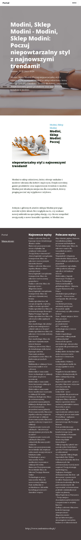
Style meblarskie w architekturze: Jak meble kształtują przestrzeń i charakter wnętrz (38, 488)
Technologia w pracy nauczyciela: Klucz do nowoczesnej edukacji (37, 479)
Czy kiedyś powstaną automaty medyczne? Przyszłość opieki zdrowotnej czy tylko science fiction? (67, 309)
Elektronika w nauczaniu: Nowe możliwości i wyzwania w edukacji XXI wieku (40, 391)
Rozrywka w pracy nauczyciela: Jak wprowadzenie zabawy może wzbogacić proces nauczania (67, 410)
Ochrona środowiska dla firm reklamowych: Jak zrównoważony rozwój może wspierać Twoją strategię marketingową (67, 465)
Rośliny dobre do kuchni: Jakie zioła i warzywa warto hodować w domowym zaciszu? (67, 355)
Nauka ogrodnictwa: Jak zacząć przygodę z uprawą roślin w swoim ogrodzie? (39, 303)
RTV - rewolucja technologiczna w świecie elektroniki (66, 328)
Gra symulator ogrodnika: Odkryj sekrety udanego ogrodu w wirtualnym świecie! (66, 270)
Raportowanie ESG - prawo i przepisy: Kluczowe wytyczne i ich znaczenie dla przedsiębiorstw (67, 385)
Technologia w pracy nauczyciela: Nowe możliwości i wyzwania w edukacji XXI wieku (38, 461)
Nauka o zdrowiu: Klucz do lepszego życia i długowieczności (39, 286)
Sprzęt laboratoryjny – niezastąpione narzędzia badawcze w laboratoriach (66, 520)
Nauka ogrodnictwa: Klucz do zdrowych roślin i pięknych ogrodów (40, 318)
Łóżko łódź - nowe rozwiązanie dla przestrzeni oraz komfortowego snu (67, 394)
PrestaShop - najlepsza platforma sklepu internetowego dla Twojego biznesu (67, 420)
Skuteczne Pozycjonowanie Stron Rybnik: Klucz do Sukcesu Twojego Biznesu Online (40, 471)
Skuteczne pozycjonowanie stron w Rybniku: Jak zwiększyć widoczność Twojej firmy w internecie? (40, 249)
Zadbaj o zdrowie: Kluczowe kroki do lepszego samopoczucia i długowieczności (67, 511)
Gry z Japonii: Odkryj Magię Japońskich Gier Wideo (67, 456)
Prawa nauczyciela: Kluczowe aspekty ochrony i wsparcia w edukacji (40, 421)
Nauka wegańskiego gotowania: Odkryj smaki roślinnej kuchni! (66, 336)
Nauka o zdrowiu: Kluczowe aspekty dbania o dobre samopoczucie (40, 268)
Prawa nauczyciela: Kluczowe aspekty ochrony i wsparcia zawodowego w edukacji (40, 414)
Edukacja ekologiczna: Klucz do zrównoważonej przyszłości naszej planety (40, 399)
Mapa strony (8, 241)
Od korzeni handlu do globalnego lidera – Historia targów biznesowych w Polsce (67, 287)
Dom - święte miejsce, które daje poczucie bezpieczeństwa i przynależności (67, 320)
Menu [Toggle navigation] (74, 3)
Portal (6, 2)
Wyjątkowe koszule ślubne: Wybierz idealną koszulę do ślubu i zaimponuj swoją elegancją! (66, 375)
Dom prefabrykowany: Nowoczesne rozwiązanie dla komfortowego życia (67, 429)
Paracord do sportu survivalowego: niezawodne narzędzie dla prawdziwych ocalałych (67, 345)
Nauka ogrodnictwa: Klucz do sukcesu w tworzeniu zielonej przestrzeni (40, 333)
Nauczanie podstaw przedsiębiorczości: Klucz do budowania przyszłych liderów (40, 358)
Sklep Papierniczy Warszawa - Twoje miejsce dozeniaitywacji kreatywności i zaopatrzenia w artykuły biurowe (67, 500)
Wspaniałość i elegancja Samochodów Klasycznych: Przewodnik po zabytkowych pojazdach (67, 260)
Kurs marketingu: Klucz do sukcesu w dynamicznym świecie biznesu (39, 341)
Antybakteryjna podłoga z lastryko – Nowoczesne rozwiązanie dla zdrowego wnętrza (66, 297)
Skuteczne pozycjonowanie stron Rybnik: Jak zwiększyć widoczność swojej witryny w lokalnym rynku (40, 451)
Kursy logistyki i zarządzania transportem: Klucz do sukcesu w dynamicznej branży (40, 295)
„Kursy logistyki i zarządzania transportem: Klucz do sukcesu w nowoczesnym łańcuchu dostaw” (40, 260)
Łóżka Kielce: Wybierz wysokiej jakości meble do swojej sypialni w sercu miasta (66, 365)
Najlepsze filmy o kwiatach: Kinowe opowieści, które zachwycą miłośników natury (67, 401)
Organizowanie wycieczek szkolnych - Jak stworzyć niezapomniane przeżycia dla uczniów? (40, 431)
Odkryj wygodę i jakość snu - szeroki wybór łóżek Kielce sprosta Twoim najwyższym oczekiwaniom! (67, 448)
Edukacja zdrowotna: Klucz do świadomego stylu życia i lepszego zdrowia (40, 349)
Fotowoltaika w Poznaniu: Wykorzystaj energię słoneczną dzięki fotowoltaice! (66, 438)
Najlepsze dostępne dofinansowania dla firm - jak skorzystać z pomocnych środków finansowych (67, 476)
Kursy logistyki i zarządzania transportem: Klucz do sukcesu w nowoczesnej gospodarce (40, 277)
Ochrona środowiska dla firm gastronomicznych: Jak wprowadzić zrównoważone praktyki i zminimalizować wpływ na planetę (67, 487)
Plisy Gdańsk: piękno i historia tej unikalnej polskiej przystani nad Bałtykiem (67, 240)
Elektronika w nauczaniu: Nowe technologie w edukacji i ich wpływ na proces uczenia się (40, 375)
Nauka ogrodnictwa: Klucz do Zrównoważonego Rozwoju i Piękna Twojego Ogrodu (40, 311)
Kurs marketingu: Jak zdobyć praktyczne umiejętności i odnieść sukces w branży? (40, 326)
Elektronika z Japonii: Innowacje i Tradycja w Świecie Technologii (65, 278)
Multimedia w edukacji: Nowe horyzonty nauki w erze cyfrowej (40, 366)
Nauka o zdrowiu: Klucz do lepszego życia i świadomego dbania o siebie (40, 240)
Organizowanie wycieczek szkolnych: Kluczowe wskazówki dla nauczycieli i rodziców (39, 441)
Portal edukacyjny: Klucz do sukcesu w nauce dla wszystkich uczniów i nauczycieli (67, 249)
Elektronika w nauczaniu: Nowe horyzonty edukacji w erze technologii (40, 384)
